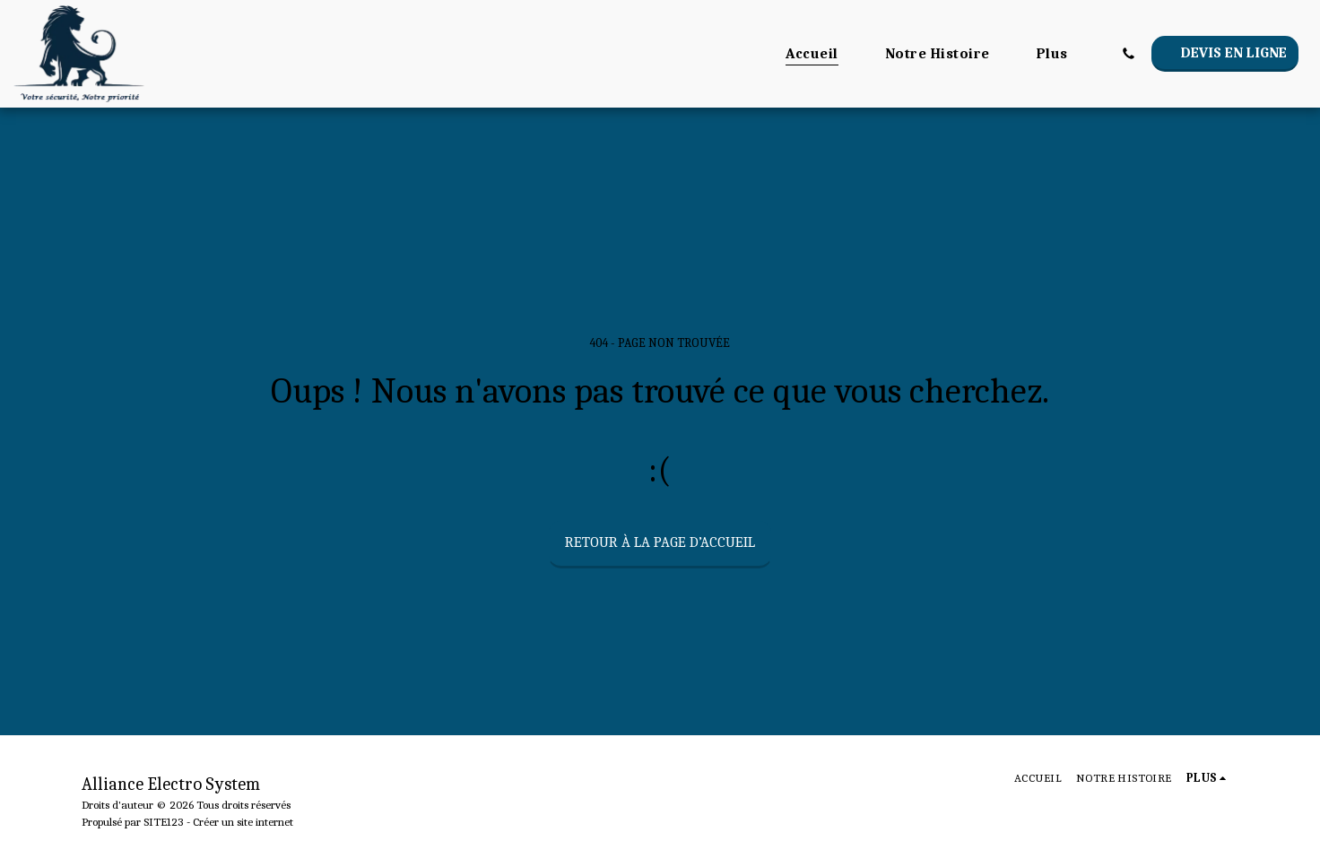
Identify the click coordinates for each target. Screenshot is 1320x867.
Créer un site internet (243, 821)
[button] (1128, 53)
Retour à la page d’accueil (660, 542)
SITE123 (163, 821)
